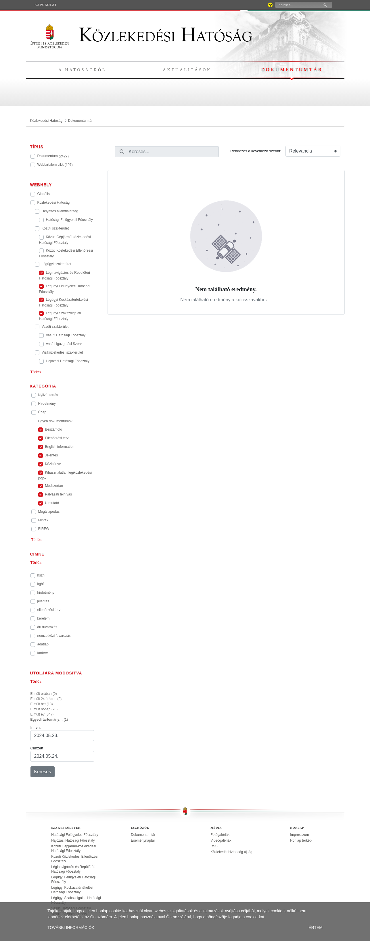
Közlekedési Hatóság (141, 35)
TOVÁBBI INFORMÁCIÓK (70, 927)
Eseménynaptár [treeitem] (143, 840)
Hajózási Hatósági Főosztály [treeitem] (73, 840)
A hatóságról (82, 70)
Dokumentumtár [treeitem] (143, 835)
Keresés (42, 771)
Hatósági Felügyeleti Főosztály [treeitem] (74, 835)
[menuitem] (46, 5)
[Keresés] (296, 5)
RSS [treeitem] (214, 846)
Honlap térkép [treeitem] (301, 840)
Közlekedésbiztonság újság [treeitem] (231, 852)
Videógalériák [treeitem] (220, 840)
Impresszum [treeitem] (299, 835)
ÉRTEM (315, 927)
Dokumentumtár (292, 69)
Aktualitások (187, 70)
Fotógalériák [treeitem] (219, 835)
